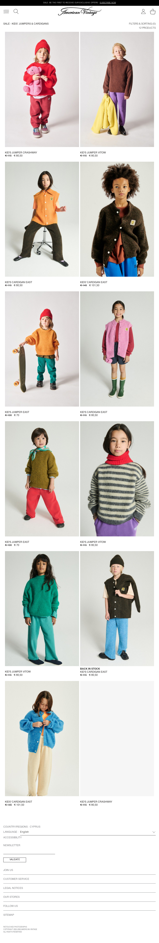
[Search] (16, 11)
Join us (8, 870)
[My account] (143, 11)
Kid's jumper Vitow (93, 153)
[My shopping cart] (153, 11)
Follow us (10, 906)
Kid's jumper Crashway (21, 153)
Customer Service (16, 879)
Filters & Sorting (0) (142, 24)
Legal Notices (13, 888)
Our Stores (11, 897)
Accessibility (12, 837)
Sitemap (8, 915)
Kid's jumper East (17, 412)
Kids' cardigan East (93, 282)
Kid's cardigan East (18, 282)
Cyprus (35, 827)
